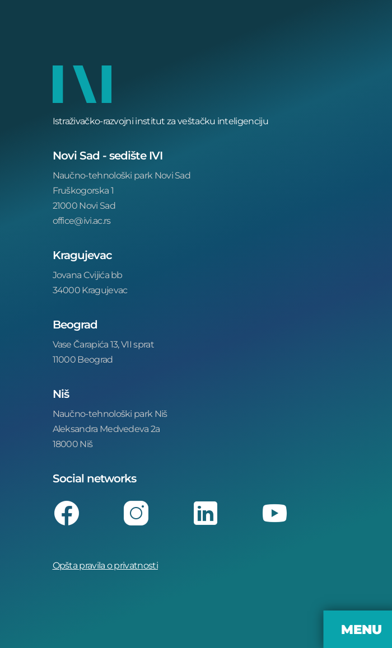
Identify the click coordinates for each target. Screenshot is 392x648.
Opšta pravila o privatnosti (105, 565)
